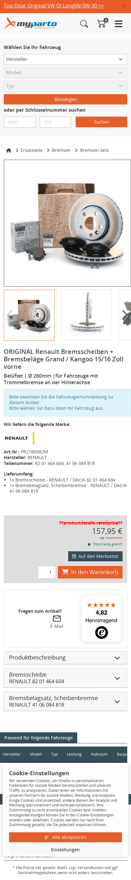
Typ (54, 754)
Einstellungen (65, 850)
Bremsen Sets (94, 150)
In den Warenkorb (90, 572)
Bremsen (61, 150)
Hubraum (99, 754)
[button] (126, 6)
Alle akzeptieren (65, 837)
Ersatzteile (32, 150)
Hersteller (12, 754)
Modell (36, 754)
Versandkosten (114, 537)
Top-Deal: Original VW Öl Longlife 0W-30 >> (54, 5)
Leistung (74, 754)
